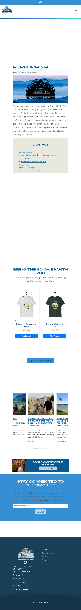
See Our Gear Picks (47, 468)
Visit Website (25, 165)
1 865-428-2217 (26, 158)
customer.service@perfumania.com (33, 162)
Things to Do (18, 575)
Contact (45, 560)
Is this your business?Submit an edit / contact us (29, 169)
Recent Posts (47, 553)
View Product (26, 336)
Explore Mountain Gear (40, 360)
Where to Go (18, 578)
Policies (45, 556)
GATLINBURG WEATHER (40, 529)
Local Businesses (20, 589)
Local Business (19, 72)
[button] (65, 321)
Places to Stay (19, 582)
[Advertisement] (40, 48)
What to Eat (18, 586)
